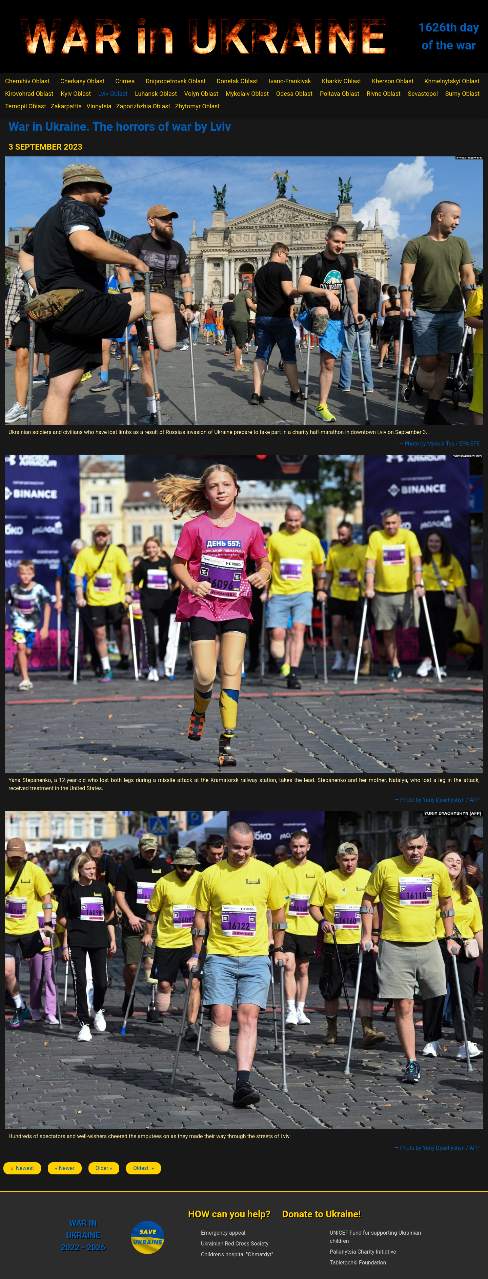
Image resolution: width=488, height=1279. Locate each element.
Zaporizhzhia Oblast (143, 106)
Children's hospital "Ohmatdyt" (237, 1254)
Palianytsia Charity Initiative (363, 1252)
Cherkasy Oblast (82, 81)
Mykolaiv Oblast (247, 93)
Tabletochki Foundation (358, 1262)
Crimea (125, 81)
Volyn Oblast (201, 93)
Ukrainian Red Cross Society (234, 1243)
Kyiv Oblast (76, 93)
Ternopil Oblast (25, 106)
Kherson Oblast (392, 81)
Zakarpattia (66, 106)
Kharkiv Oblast (341, 81)
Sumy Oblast (462, 93)
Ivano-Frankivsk (290, 81)
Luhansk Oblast (156, 93)
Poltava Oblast (339, 93)
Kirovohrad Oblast (29, 93)
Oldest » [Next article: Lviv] (143, 1168)
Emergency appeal (223, 1233)
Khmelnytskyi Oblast (452, 81)
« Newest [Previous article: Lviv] (22, 1168)
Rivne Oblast (384, 93)
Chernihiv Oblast (27, 81)
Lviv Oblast (113, 93)
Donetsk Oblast (237, 81)
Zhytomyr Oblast (197, 106)
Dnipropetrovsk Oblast (176, 81)
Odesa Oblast (294, 93)
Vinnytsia (98, 106)
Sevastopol (423, 93)
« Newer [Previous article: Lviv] (64, 1168)
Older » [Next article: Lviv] (104, 1168)
